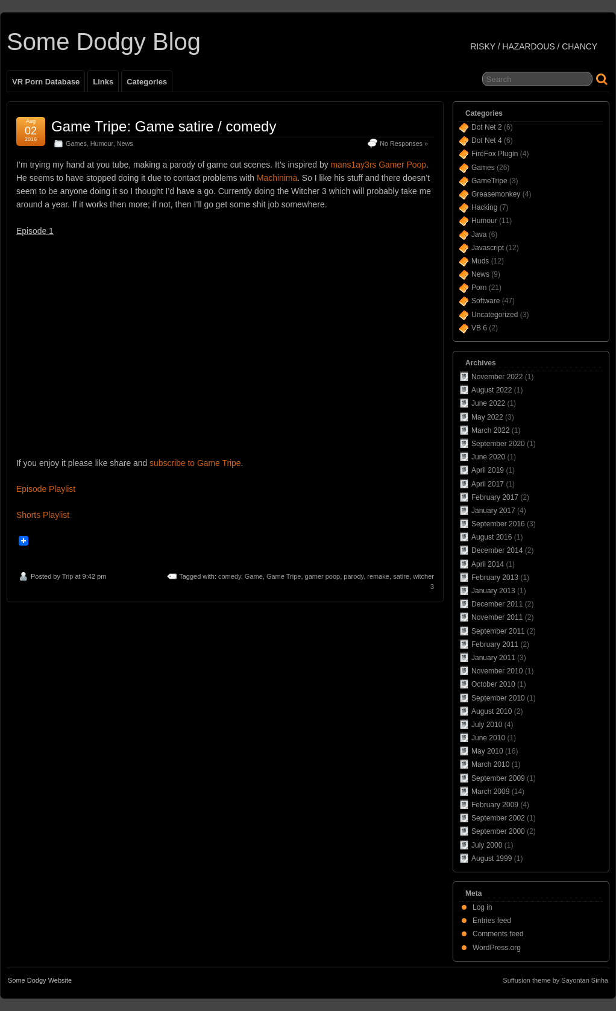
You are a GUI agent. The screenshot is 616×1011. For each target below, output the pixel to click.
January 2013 (493, 591)
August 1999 (491, 858)
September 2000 (498, 831)
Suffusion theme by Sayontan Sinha (555, 980)
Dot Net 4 (486, 140)
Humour (101, 143)
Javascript (487, 248)
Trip (68, 576)
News (125, 143)
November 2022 (497, 377)
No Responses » (404, 143)
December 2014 (497, 550)
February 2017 (494, 497)
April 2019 (487, 470)
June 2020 (488, 457)
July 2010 (486, 724)
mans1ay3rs (354, 164)
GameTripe (489, 181)
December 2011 (497, 604)
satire (401, 576)
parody (353, 576)
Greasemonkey (495, 194)
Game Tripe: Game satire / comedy (163, 126)
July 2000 (486, 845)
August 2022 (491, 390)
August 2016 (491, 537)
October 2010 (493, 684)
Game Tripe (283, 576)
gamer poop (323, 576)
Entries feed (492, 920)
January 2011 (493, 658)
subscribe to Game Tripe (195, 463)
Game (254, 576)
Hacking (484, 207)
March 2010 (490, 764)
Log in (482, 907)
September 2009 (498, 778)
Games (76, 143)
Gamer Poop (402, 164)
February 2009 (494, 805)
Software (485, 301)
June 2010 (488, 738)
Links (103, 81)
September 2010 (498, 698)
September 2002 (498, 818)
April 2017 (487, 484)
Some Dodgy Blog (104, 41)
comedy (229, 576)
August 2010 (491, 711)
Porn (478, 287)
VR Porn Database (46, 81)
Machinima (277, 178)
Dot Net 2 (486, 127)
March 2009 (490, 791)
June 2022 (488, 403)
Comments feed (498, 934)
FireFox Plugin (494, 154)
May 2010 (487, 751)
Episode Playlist (45, 489)
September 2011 (498, 631)
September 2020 (498, 443)
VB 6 (479, 328)
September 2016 (498, 524)
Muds (480, 261)
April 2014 (487, 564)
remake (378, 576)
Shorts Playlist (42, 515)
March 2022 (490, 430)
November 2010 (497, 671)
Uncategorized (494, 314)
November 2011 (497, 617)
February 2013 (494, 577)
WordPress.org (497, 947)
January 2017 (493, 510)
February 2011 (494, 644)
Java (478, 234)
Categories (147, 81)
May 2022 (487, 417)
